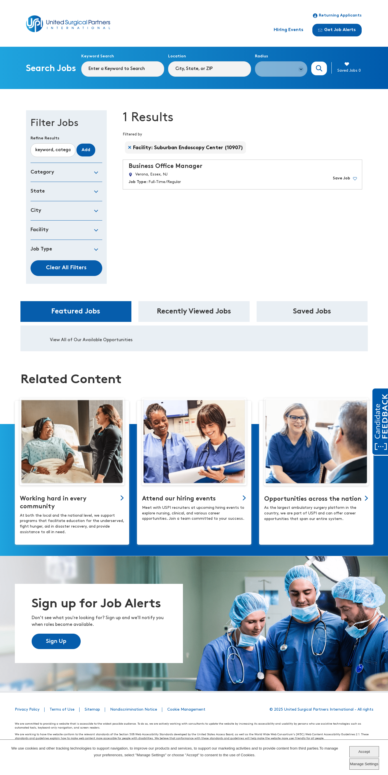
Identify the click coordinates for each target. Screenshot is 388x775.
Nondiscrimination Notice (133, 710)
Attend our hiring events (179, 499)
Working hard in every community (53, 503)
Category (42, 172)
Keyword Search (97, 56)
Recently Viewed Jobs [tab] (194, 311)
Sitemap (92, 710)
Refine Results (45, 138)
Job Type (41, 249)
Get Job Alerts (337, 30)
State (38, 191)
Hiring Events (288, 30)
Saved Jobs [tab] (312, 311)
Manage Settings (364, 764)
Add (86, 150)
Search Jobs (319, 68)
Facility (39, 230)
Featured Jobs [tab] (75, 311)
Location (177, 56)
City (36, 210)
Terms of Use (62, 710)
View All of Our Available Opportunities (91, 340)
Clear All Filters (66, 268)
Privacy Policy (27, 710)
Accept (364, 752)
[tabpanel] (194, 338)
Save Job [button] (341, 178)
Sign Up (56, 641)
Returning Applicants (337, 15)
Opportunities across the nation (312, 499)
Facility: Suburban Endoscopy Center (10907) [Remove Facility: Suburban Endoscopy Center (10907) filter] (188, 148)
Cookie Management (186, 710)
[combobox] (209, 69)
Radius (261, 56)
